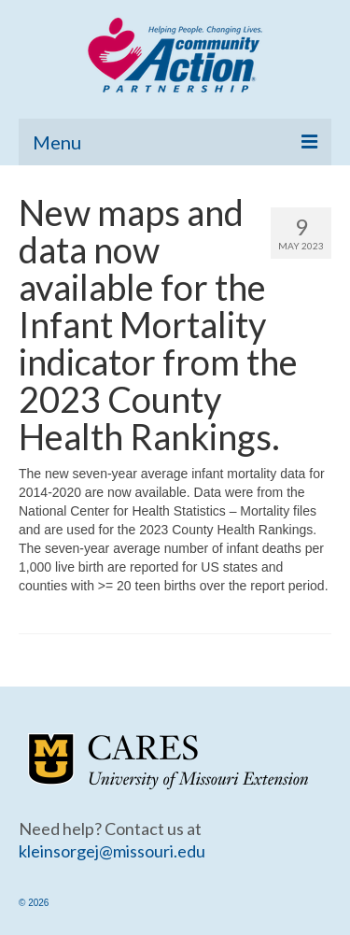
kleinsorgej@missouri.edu (112, 851)
